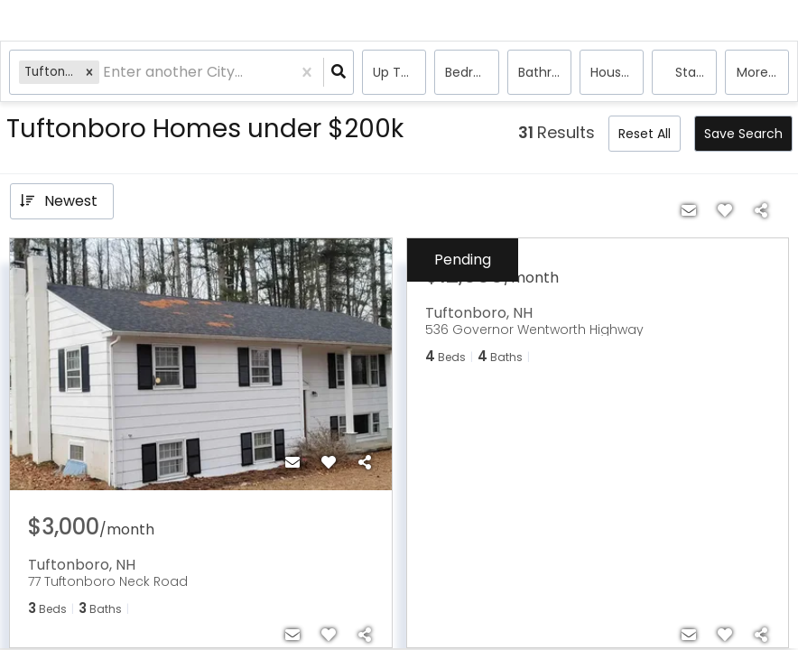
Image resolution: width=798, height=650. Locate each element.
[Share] (365, 463)
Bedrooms (471, 72)
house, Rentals (617, 72)
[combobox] (105, 72)
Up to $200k (399, 72)
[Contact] (292, 463)
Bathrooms (544, 72)
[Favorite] (329, 463)
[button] (89, 71)
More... (756, 72)
